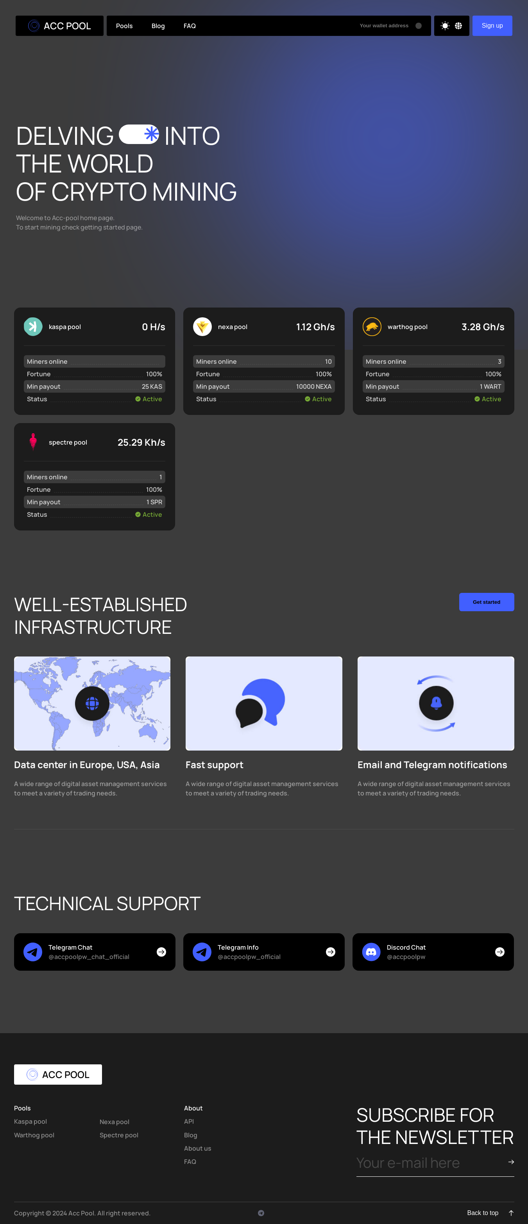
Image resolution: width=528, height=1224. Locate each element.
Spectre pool (119, 1135)
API (189, 1121)
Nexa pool (114, 1121)
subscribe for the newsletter (435, 1125)
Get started (486, 602)
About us (197, 1148)
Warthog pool (34, 1135)
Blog (158, 25)
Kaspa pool (30, 1121)
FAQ (190, 25)
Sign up (492, 25)
